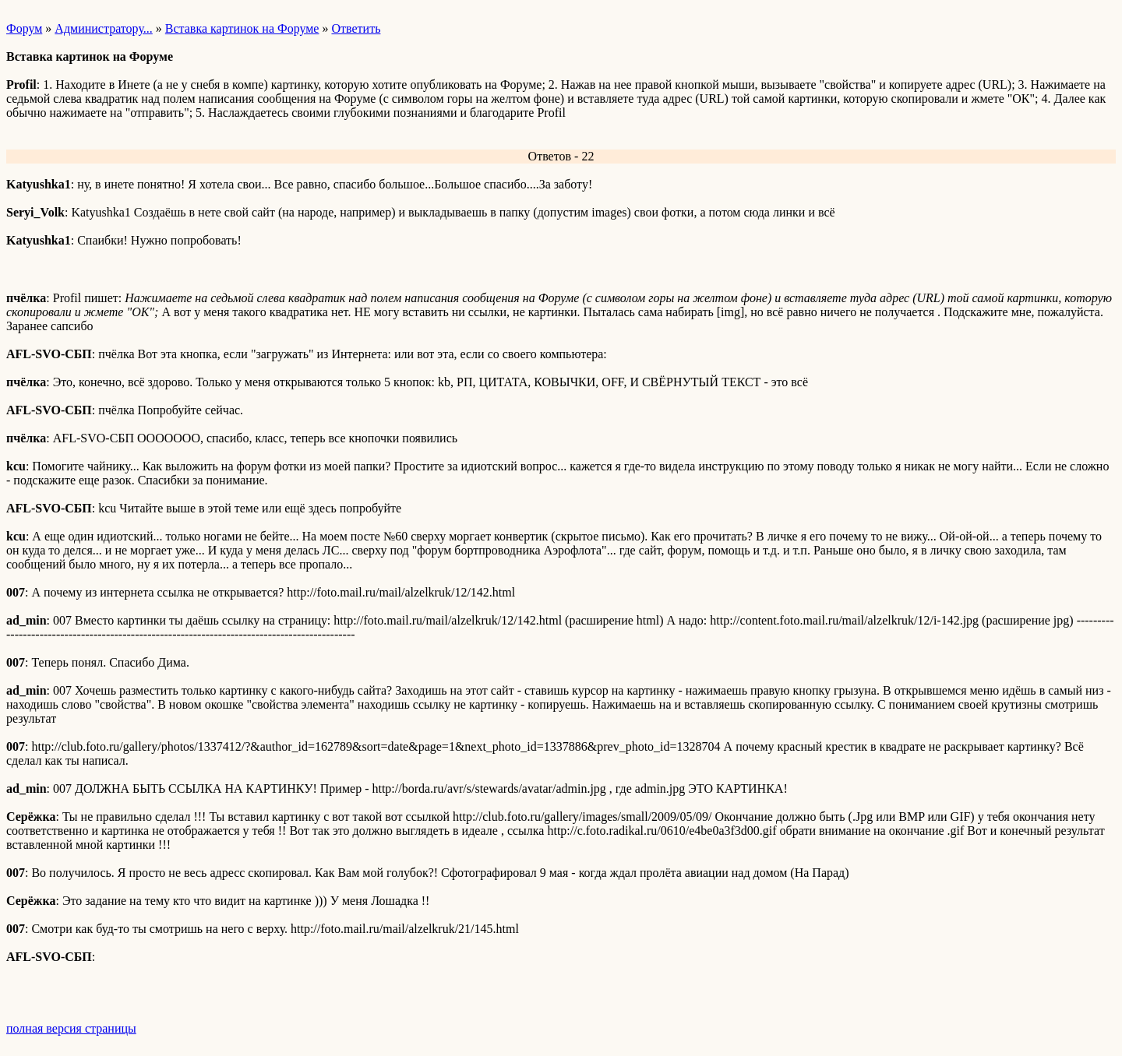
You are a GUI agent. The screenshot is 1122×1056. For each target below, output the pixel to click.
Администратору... (103, 28)
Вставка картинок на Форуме (242, 28)
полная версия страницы (71, 1028)
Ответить (355, 28)
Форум (24, 28)
